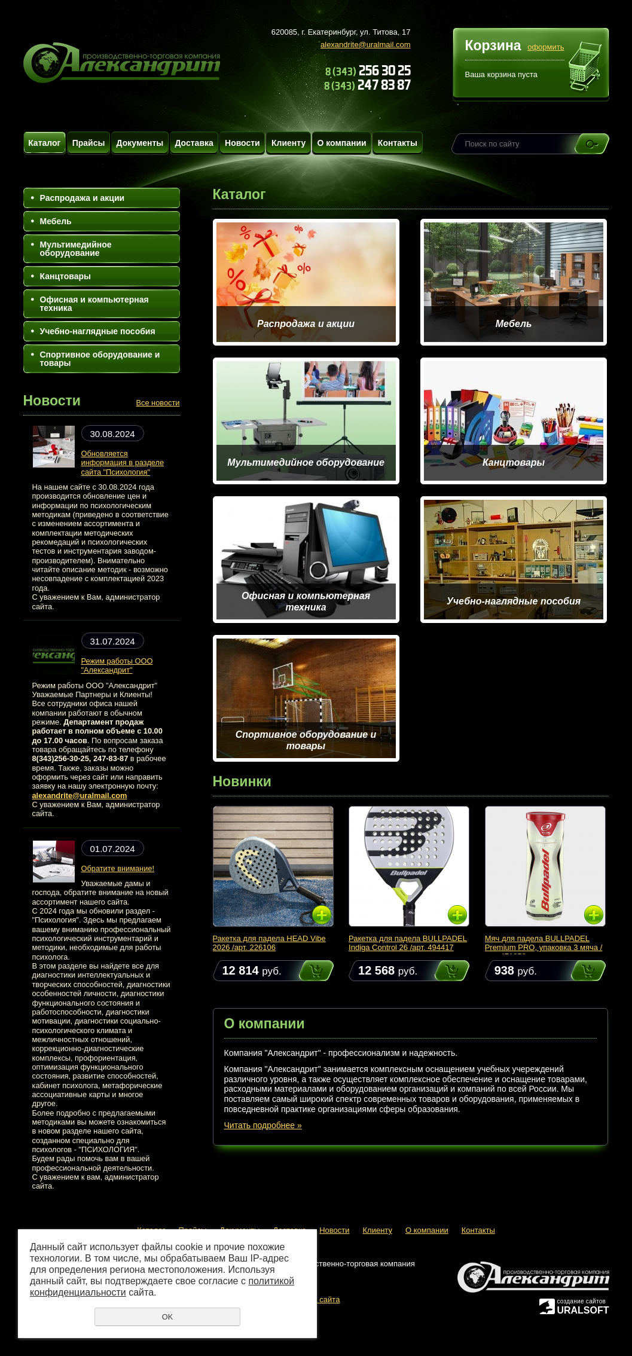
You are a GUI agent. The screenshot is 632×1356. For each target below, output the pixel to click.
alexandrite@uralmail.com (365, 44)
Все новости (158, 402)
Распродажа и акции (82, 198)
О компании (341, 143)
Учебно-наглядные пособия (97, 331)
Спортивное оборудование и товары (100, 359)
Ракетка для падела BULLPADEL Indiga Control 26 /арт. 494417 (408, 943)
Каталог (44, 143)
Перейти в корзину (586, 68)
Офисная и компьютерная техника (94, 304)
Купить (305, 970)
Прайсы (88, 143)
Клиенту (288, 143)
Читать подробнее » (263, 1125)
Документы (140, 143)
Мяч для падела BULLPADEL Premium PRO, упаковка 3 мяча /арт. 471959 (544, 947)
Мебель (56, 221)
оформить (545, 46)
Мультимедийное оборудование (76, 249)
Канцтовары (65, 276)
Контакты (397, 143)
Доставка (194, 143)
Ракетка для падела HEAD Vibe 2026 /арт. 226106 (269, 943)
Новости (242, 143)
